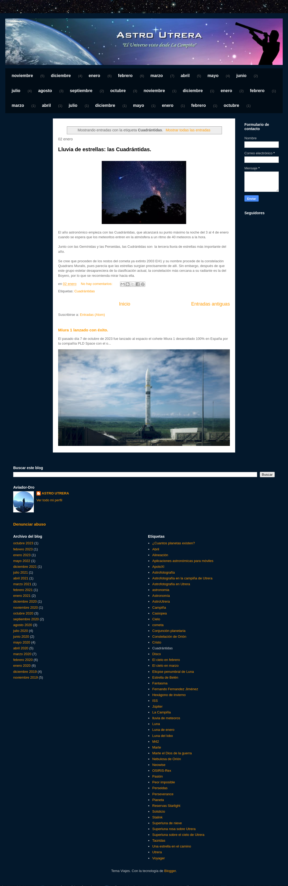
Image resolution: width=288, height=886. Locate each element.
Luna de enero (163, 730)
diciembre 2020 (25, 601)
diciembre (61, 75)
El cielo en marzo (165, 666)
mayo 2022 (21, 561)
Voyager (158, 858)
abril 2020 (20, 648)
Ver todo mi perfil (49, 500)
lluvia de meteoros (166, 718)
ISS (155, 701)
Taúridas (158, 840)
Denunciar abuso (29, 524)
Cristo (156, 642)
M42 (155, 742)
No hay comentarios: (97, 284)
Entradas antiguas (210, 304)
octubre (118, 90)
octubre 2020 (23, 613)
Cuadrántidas (84, 291)
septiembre (81, 90)
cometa (158, 625)
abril (185, 75)
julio (16, 90)
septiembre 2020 (26, 619)
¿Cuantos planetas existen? (173, 543)
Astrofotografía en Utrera (171, 584)
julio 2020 (20, 631)
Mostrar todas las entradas (188, 130)
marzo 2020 (22, 654)
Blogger (170, 871)
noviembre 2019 (25, 677)
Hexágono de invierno (168, 695)
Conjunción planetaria (168, 631)
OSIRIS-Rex (161, 771)
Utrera (157, 852)
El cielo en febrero (166, 660)
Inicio (124, 304)
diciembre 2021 (25, 567)
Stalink (157, 817)
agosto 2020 (22, 625)
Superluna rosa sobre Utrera (174, 829)
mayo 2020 (21, 642)
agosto (45, 90)
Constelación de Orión (169, 637)
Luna (156, 724)
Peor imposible (163, 782)
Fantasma (160, 683)
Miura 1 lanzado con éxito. (83, 330)
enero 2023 (22, 555)
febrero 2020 (23, 660)
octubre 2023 (23, 543)
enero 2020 (22, 666)
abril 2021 (20, 578)
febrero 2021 (23, 590)
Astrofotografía (163, 572)
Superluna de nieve (167, 823)
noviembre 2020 (25, 607)
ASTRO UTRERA (55, 493)
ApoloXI (158, 567)
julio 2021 (20, 572)
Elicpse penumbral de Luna (173, 672)
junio (241, 75)
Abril (155, 549)
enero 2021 (22, 596)
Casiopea (159, 613)
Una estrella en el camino (171, 846)
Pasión (157, 776)
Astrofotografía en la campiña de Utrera (182, 578)
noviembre (22, 75)
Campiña (159, 607)
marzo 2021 (22, 584)
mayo (213, 75)
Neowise (158, 765)
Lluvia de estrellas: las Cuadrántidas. (104, 149)
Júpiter (157, 706)
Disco (156, 654)
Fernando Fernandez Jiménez (175, 689)
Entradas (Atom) (92, 315)
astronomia (160, 590)
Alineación (160, 555)
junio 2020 (21, 637)
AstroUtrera (161, 601)
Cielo (156, 619)
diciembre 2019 (25, 672)
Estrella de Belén (165, 677)
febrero (125, 75)
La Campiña (161, 712)
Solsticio (158, 811)
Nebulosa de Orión (166, 759)
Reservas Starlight (166, 806)
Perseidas (160, 788)
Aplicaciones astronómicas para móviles (182, 561)
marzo (156, 75)
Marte (156, 747)
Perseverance (162, 794)
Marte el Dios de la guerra (172, 753)
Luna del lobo (162, 736)
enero (94, 75)
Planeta (158, 800)
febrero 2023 (23, 549)
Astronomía (161, 596)
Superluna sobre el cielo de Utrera (178, 835)
